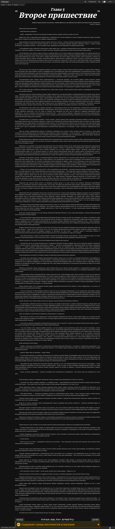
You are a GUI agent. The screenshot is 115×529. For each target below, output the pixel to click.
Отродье (5, 2)
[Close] (98, 524)
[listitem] (85, 2)
